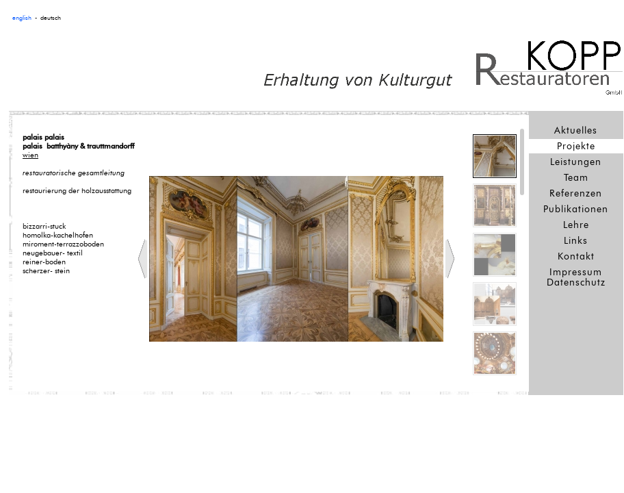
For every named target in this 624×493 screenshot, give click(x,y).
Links (576, 241)
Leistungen (575, 162)
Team (576, 178)
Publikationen (575, 209)
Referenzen (575, 193)
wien (30, 155)
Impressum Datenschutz (576, 277)
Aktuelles (575, 130)
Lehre (576, 225)
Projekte (576, 146)
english (21, 18)
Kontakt (576, 256)
